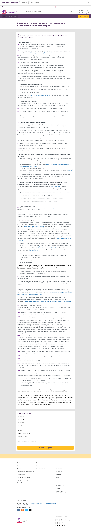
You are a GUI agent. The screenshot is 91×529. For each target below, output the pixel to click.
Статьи (19, 427)
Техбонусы (20, 425)
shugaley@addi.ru (34, 250)
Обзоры (19, 430)
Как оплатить (20, 419)
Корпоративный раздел (23, 480)
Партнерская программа (23, 477)
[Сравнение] (82, 13)
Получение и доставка (77, 7)
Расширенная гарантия (42, 468)
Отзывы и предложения (23, 433)
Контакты (19, 468)
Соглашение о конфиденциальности (26, 441)
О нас (18, 466)
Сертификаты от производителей (25, 471)
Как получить (20, 422)
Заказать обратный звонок (36, 504)
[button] (24, 2)
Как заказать (20, 416)
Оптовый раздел (21, 482)
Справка (19, 439)
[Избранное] (79, 13)
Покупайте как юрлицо (62, 7)
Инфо (87, 7)
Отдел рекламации (22, 436)
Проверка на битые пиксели (43, 466)
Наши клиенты (21, 474)
